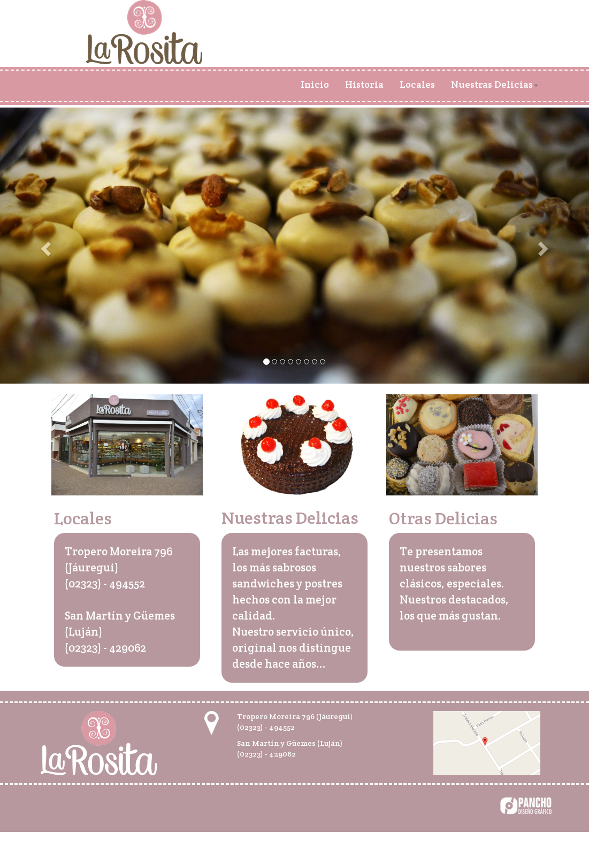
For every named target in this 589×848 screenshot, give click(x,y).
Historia (364, 84)
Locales (417, 84)
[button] (44, 246)
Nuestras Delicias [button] (494, 84)
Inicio (315, 84)
